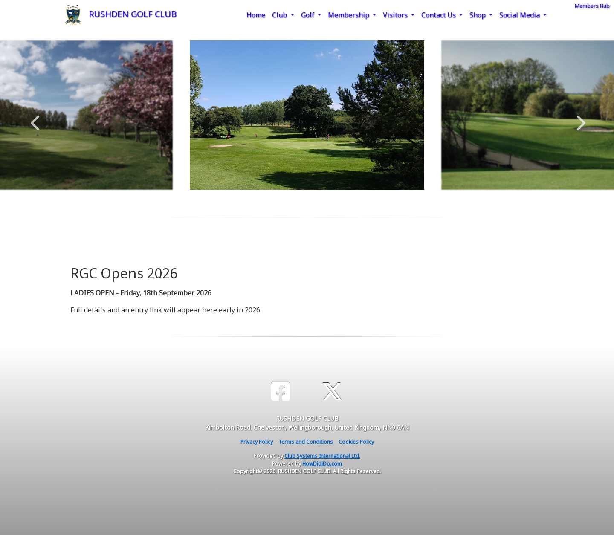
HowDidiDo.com (322, 463)
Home (255, 15)
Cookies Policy (356, 441)
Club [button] (280, 15)
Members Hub (592, 5)
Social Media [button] (520, 15)
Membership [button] (349, 15)
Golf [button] (308, 15)
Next (579, 118)
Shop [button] (478, 15)
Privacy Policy (256, 441)
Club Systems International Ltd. (322, 456)
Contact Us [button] (439, 15)
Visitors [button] (396, 15)
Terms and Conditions (305, 441)
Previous (35, 118)
